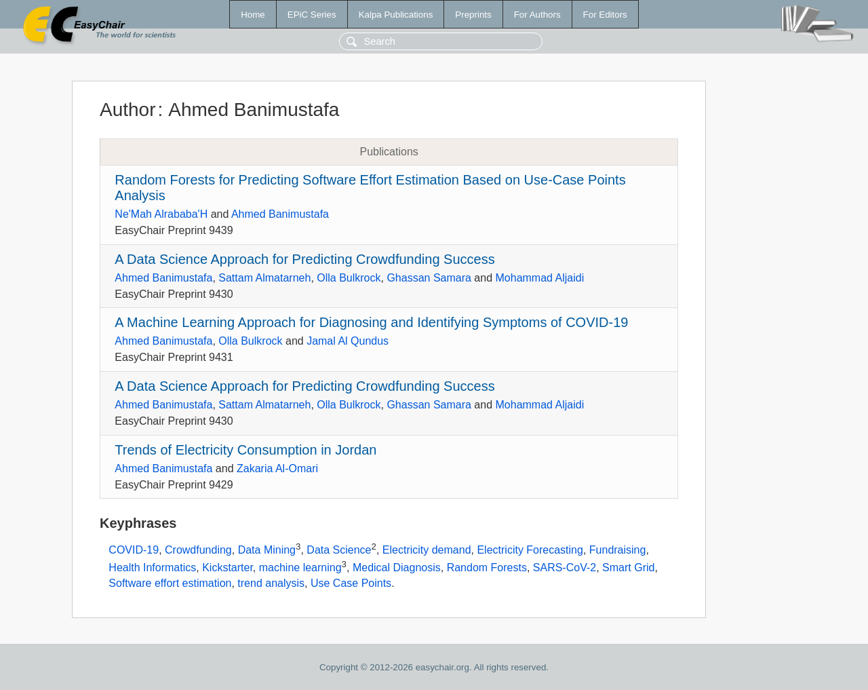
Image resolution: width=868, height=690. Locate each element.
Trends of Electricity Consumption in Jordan (245, 449)
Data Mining (267, 550)
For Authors (537, 14)
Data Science (339, 550)
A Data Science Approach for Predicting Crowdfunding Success (304, 259)
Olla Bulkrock (348, 278)
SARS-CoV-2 (564, 567)
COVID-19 (133, 550)
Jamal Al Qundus (348, 341)
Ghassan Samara (429, 278)
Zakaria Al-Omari (277, 468)
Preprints (473, 14)
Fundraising (617, 550)
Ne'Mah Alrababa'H (161, 214)
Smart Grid (628, 567)
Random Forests (487, 567)
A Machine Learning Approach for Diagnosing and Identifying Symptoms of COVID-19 (371, 322)
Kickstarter (227, 567)
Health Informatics (152, 567)
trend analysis (270, 583)
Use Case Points (351, 583)
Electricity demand (426, 550)
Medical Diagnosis (397, 567)
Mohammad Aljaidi (540, 278)
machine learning (300, 567)
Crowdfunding (198, 550)
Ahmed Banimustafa (280, 214)
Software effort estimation (169, 583)
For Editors (605, 14)
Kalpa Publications (396, 14)
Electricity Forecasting (530, 550)
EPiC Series (312, 14)
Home (253, 14)
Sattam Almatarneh (264, 278)
